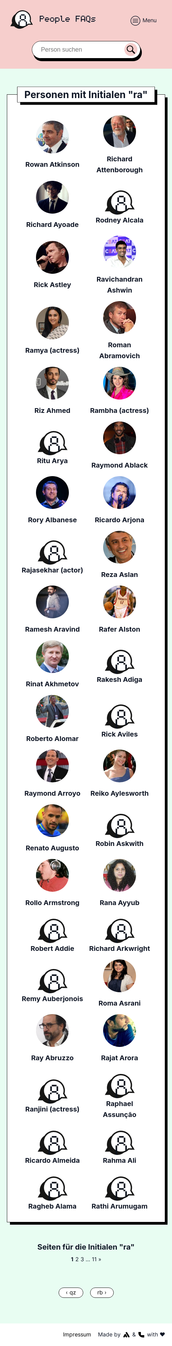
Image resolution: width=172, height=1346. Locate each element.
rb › (101, 1292)
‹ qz (71, 1292)
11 (94, 1259)
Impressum (77, 1334)
